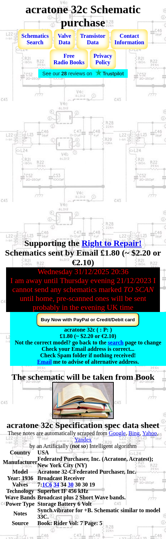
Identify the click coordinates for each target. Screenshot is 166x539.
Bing (134, 433)
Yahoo (149, 433)
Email (44, 362)
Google (117, 433)
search (115, 342)
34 (56, 485)
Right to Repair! (112, 243)
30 (70, 485)
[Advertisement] (76, 159)
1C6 (47, 485)
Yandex (83, 440)
